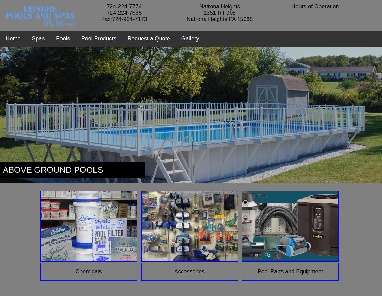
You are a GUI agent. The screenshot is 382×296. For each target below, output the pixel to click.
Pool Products (98, 39)
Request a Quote (149, 39)
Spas (38, 39)
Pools (63, 39)
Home (13, 39)
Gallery (190, 39)
